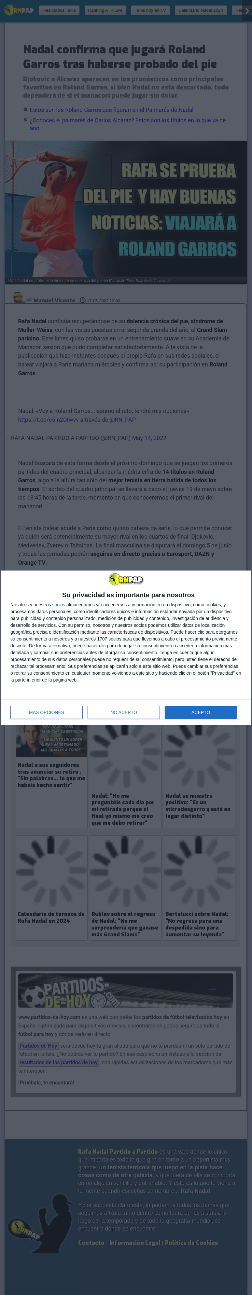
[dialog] (126, 648)
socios (58, 604)
